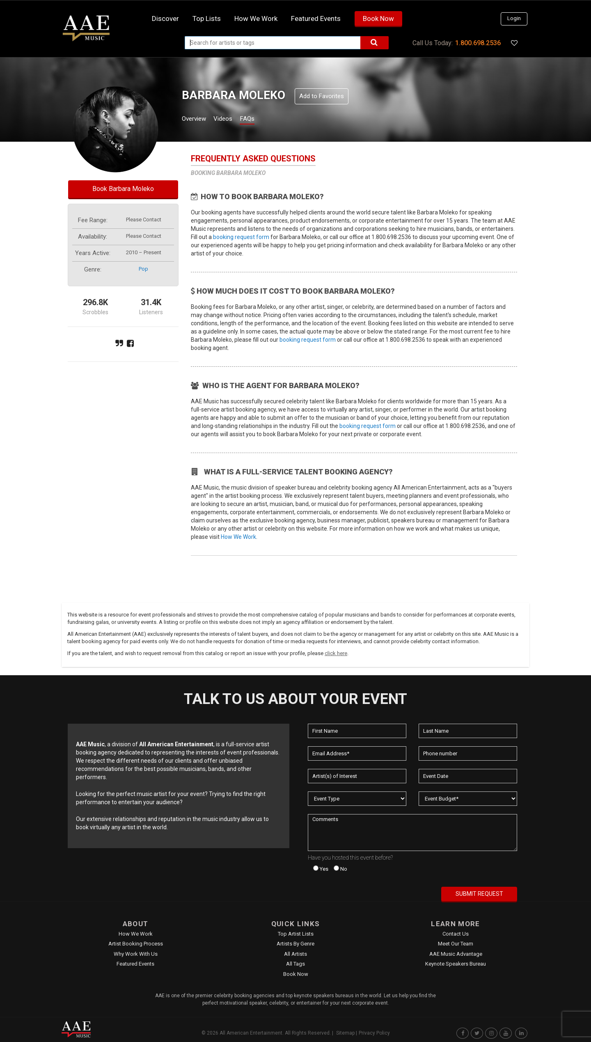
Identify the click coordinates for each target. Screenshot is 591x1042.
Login (514, 18)
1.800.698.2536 (478, 43)
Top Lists (206, 18)
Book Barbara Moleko (123, 189)
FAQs (262, 119)
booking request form (241, 237)
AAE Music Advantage (455, 954)
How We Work (238, 537)
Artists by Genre (295, 944)
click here (336, 653)
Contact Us (455, 934)
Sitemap (345, 1033)
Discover (165, 18)
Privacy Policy (374, 1033)
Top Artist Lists (296, 934)
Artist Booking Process (135, 944)
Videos (233, 119)
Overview (197, 119)
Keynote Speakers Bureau (455, 964)
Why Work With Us (136, 954)
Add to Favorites (321, 96)
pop (143, 269)
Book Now (378, 18)
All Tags (295, 964)
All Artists (295, 954)
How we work (255, 18)
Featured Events (316, 18)
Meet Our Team (455, 944)
